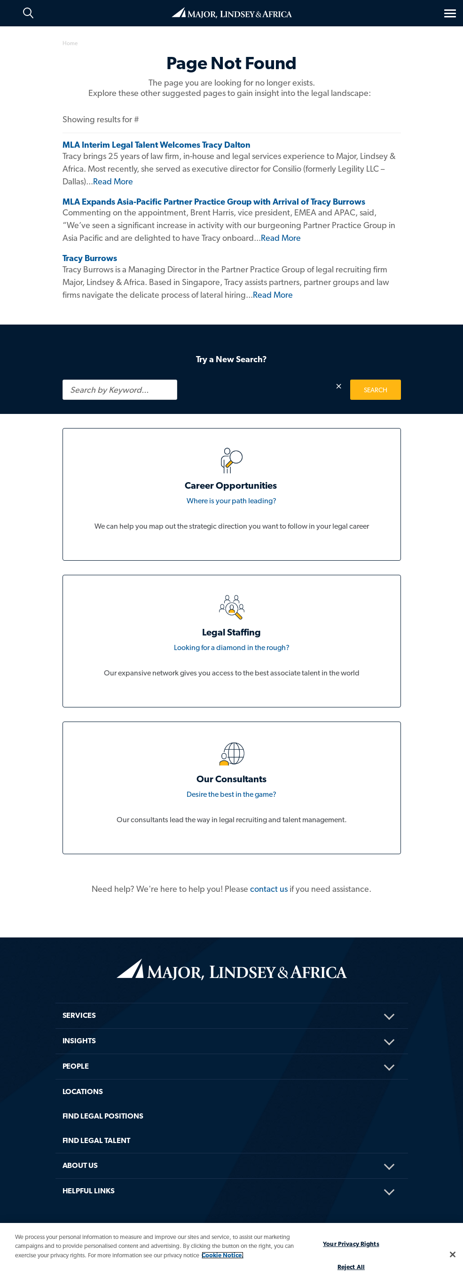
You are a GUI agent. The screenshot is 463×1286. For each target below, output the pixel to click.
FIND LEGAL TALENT (97, 1140)
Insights (79, 1040)
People (76, 1066)
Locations (83, 1091)
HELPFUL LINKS (89, 1190)
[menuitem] (231, 1028)
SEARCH (375, 390)
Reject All (351, 1266)
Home (232, 12)
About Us (80, 1165)
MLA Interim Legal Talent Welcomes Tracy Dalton (157, 145)
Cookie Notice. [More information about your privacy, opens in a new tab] (222, 1255)
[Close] (452, 1254)
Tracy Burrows (90, 258)
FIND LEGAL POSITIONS (103, 1115)
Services (79, 1015)
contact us (269, 889)
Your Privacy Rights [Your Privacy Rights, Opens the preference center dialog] (351, 1243)
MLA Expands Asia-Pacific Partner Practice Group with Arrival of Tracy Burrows (214, 201)
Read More (113, 181)
